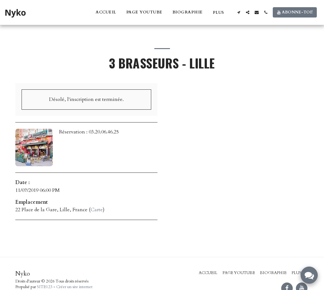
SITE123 (44, 287)
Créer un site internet (74, 287)
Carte (97, 209)
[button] (238, 12)
